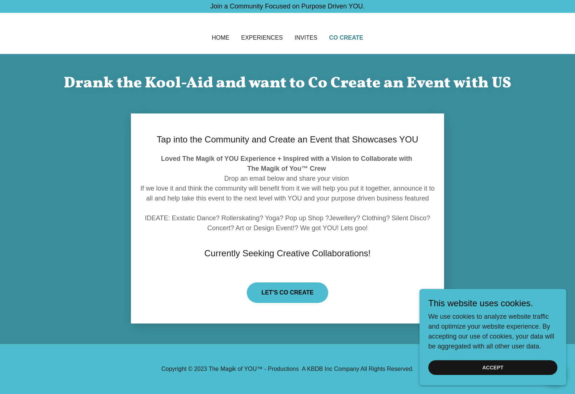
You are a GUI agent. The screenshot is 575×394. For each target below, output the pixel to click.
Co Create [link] (346, 38)
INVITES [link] (305, 38)
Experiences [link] (262, 38)
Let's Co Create (287, 292)
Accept (492, 367)
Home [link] (220, 38)
